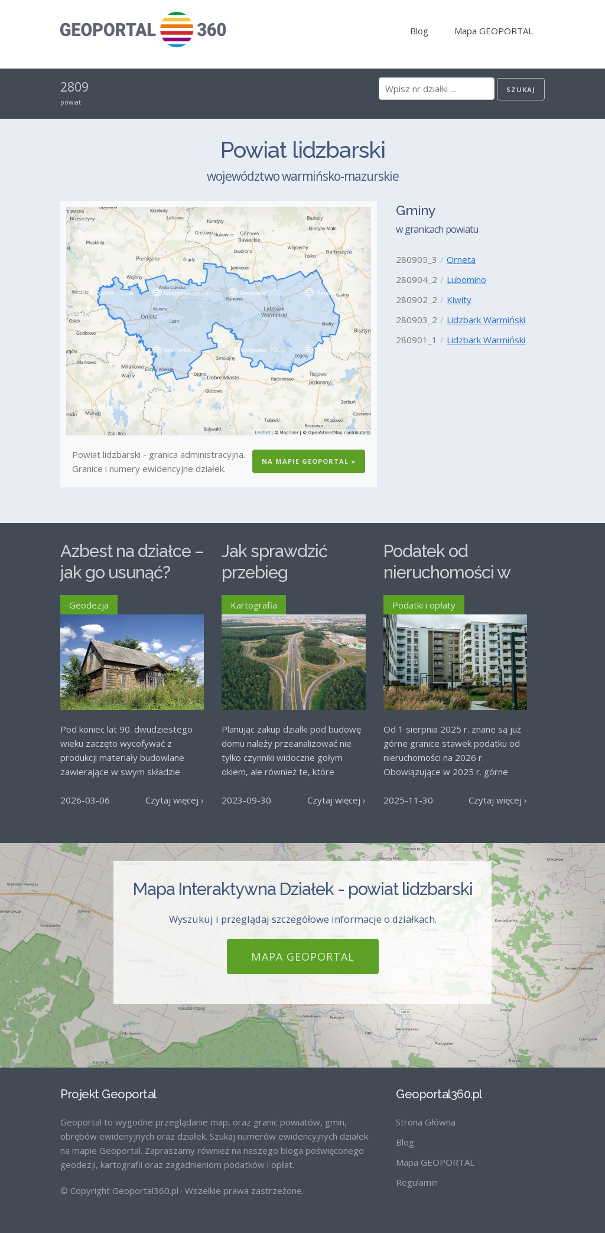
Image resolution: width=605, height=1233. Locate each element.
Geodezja (89, 605)
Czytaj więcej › (174, 800)
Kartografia (253, 605)
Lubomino (466, 279)
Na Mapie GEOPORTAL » (309, 461)
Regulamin (417, 1182)
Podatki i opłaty (424, 605)
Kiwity (459, 299)
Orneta (461, 259)
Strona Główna (426, 1122)
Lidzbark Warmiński (486, 320)
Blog (419, 31)
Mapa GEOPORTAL (493, 31)
